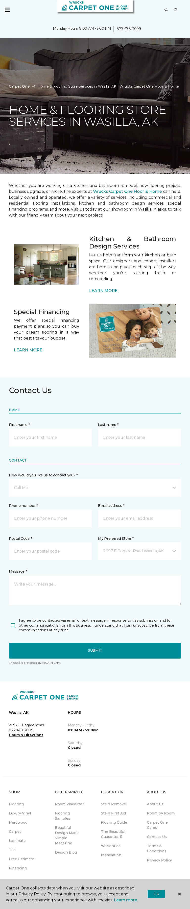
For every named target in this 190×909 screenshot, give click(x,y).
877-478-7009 (129, 28)
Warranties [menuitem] (110, 846)
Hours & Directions (26, 735)
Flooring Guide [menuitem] (114, 822)
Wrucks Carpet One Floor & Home (127, 191)
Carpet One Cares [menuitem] (157, 825)
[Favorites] (175, 9)
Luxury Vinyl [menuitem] (20, 813)
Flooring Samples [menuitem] (62, 816)
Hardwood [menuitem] (18, 822)
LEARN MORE (103, 290)
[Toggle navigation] (7, 10)
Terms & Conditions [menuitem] (156, 848)
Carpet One (19, 86)
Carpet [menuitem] (15, 831)
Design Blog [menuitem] (66, 852)
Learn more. (126, 900)
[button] (166, 9)
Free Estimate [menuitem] (21, 859)
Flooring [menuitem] (16, 804)
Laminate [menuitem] (17, 840)
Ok (156, 894)
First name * (19, 424)
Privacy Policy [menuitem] (159, 860)
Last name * (108, 424)
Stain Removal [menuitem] (114, 804)
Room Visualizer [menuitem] (69, 804)
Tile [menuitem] (12, 850)
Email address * (111, 505)
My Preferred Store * (115, 538)
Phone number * (23, 505)
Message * (18, 571)
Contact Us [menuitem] (157, 837)
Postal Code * (20, 538)
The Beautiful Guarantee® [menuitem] (113, 834)
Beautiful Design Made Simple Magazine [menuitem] (67, 835)
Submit (95, 650)
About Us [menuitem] (155, 804)
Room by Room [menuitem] (161, 813)
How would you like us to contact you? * (43, 475)
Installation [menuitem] (111, 855)
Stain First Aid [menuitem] (113, 813)
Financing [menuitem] (18, 868)
